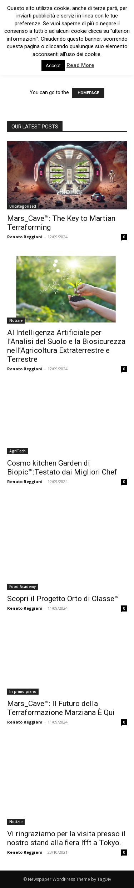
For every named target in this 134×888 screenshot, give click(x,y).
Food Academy (22, 586)
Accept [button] (53, 65)
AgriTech (17, 450)
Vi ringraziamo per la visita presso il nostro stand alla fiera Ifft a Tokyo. (66, 838)
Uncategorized (22, 206)
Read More (80, 65)
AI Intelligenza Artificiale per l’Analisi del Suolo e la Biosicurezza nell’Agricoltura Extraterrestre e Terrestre (66, 346)
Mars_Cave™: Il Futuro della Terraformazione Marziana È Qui (61, 708)
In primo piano (22, 691)
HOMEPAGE (88, 93)
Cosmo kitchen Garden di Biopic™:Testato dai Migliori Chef (62, 467)
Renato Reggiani (25, 236)
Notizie (16, 320)
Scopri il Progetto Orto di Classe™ (63, 598)
